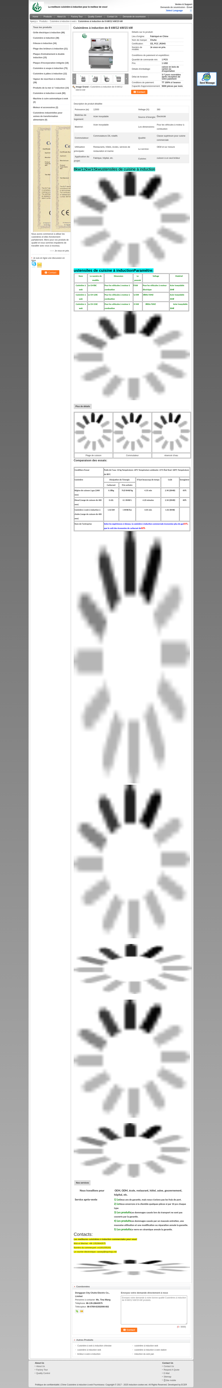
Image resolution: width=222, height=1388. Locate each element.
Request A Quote (171, 1370)
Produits (43, 21)
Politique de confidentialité (47, 1384)
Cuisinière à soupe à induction (48, 68)
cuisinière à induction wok (146, 1346)
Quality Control (95, 16)
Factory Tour (77, 16)
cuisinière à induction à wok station (150, 1350)
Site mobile (170, 1380)
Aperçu (33, 21)
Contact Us (112, 16)
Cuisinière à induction (44, 38)
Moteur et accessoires (44, 107)
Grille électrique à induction (47, 32)
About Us (61, 16)
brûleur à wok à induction (88, 1354)
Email (189, 7)
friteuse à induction (42, 43)
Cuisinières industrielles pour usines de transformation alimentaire (47, 116)
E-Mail (166, 1373)
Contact (141, 92)
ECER (184, 1384)
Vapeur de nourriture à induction (49, 79)
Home (35, 16)
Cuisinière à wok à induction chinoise (94, 1346)
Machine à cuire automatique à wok (50, 98)
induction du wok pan (144, 1354)
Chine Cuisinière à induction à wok (77, 1384)
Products (48, 16)
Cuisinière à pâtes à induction (48, 73)
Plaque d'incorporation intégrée (48, 63)
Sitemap (167, 1377)
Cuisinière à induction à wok (63, 21)
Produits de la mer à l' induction (49, 88)
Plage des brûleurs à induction (48, 48)
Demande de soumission (172, 7)
